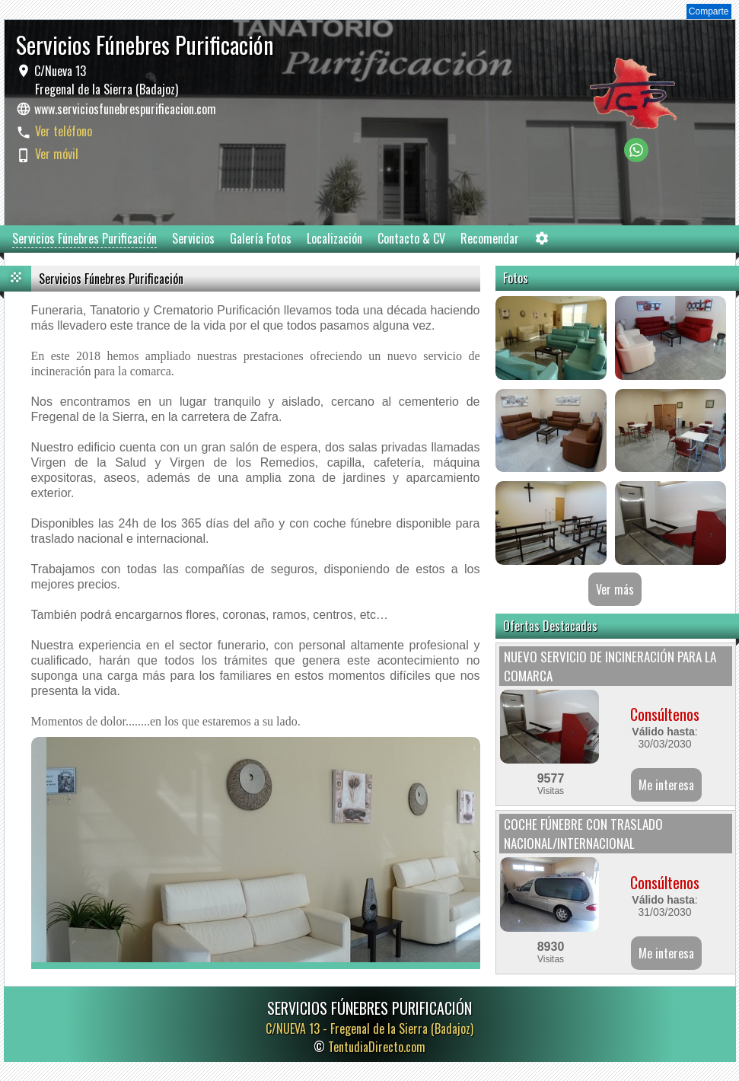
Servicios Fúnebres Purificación (84, 238)
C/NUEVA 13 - (369, 1028)
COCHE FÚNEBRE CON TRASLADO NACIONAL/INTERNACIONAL (583, 834)
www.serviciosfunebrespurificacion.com (125, 109)
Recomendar (489, 238)
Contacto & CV (411, 238)
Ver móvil (56, 154)
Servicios (193, 238)
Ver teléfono (63, 131)
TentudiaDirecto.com (376, 1047)
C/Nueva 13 (104, 80)
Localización (334, 238)
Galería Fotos (260, 238)
